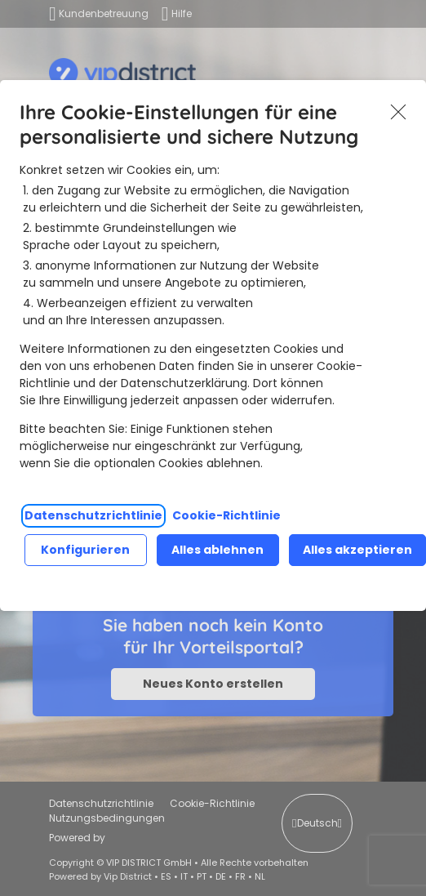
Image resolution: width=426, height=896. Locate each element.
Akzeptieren (398, 112)
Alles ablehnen (217, 550)
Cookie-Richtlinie (226, 515)
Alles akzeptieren (357, 550)
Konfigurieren (85, 550)
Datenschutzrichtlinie (93, 515)
